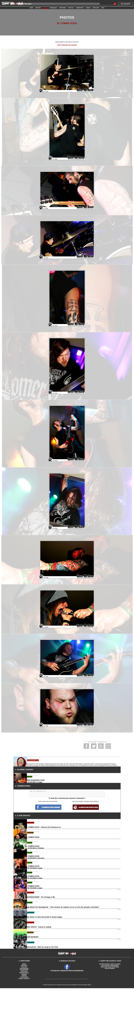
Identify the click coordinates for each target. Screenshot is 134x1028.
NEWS (24, 1004)
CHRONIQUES (24, 1008)
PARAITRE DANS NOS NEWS (110, 1007)
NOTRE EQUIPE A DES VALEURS (110, 1004)
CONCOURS (24, 1017)
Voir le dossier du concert (67, 45)
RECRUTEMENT (110, 1008)
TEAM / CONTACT (24, 1018)
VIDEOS (24, 1015)
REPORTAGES (24, 1012)
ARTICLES (24, 1011)
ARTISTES (24, 1005)
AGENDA (24, 1014)
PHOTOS (24, 1007)
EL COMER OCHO (67, 23)
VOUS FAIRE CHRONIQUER (109, 1005)
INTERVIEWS (24, 1009)
